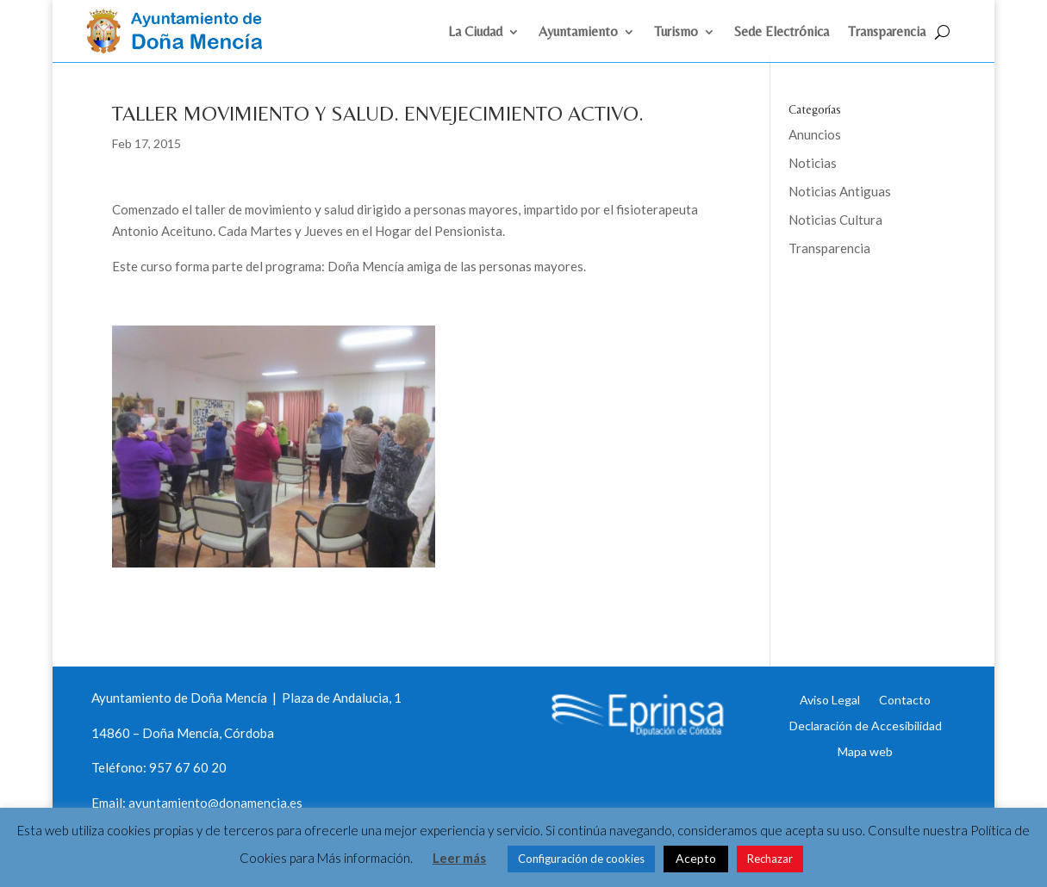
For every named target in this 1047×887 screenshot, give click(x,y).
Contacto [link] (905, 699)
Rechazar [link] (770, 858)
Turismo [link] (676, 33)
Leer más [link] (459, 857)
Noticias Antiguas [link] (839, 191)
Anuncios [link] (814, 134)
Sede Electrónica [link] (781, 33)
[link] (182, 48)
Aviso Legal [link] (830, 699)
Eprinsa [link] (853, 305)
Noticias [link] (812, 163)
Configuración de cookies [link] (581, 858)
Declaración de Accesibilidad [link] (865, 725)
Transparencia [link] (886, 33)
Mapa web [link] (865, 751)
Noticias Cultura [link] (835, 219)
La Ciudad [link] (475, 33)
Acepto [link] (696, 858)
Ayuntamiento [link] (578, 33)
